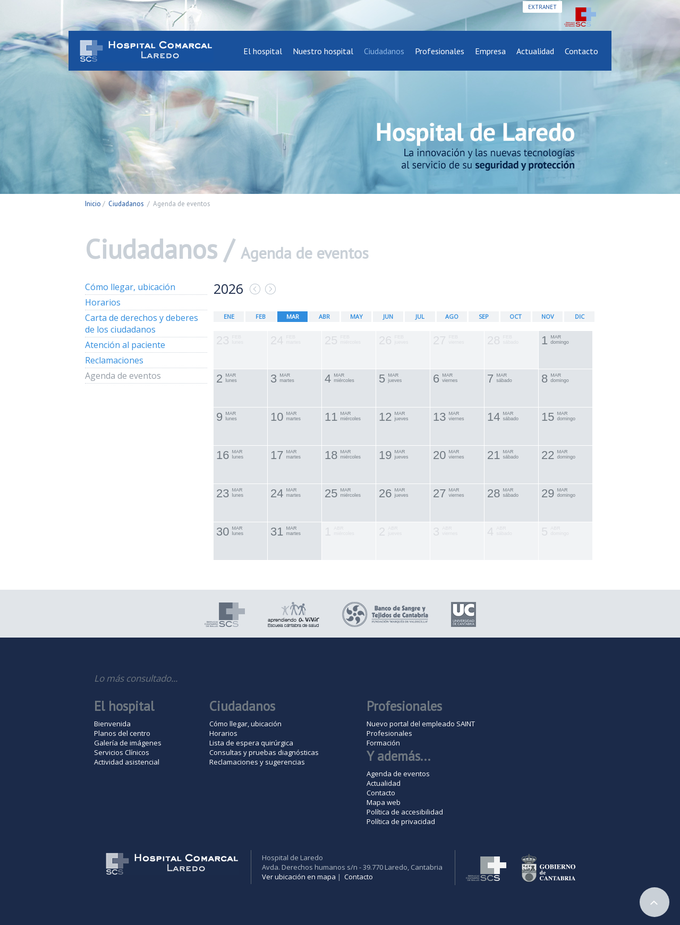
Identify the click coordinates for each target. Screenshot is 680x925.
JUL (419, 316)
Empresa (490, 51)
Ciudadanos (384, 51)
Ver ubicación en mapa (299, 876)
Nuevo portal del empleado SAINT (421, 723)
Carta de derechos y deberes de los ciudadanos (141, 323)
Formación (383, 743)
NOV (547, 316)
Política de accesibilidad (405, 812)
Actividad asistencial (126, 762)
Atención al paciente (125, 345)
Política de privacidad (401, 821)
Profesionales (439, 51)
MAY (356, 316)
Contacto (581, 51)
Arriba (654, 902)
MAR (292, 316)
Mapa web (384, 802)
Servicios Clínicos (121, 752)
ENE (229, 316)
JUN (388, 316)
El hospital (262, 51)
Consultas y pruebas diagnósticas (264, 752)
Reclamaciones (114, 360)
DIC (579, 316)
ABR (324, 316)
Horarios (103, 302)
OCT (515, 316)
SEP (484, 316)
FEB (261, 316)
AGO (451, 316)
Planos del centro (122, 733)
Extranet (542, 7)
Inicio (93, 203)
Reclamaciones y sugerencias (257, 762)
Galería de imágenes (128, 743)
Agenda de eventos (123, 375)
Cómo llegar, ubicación (130, 287)
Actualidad (535, 51)
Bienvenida (112, 723)
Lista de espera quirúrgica (251, 743)
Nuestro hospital (323, 51)
